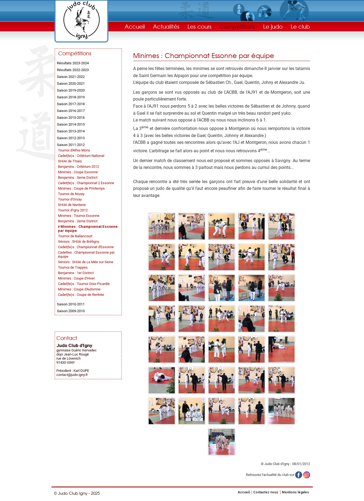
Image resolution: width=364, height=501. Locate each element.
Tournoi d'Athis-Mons (74, 150)
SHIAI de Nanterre (72, 205)
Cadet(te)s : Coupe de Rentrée (81, 295)
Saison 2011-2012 (71, 145)
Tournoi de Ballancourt (75, 236)
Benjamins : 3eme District (77, 177)
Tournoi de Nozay (71, 194)
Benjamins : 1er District (76, 273)
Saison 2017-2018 (71, 104)
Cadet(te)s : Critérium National (81, 156)
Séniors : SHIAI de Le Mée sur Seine (85, 262)
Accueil (135, 26)
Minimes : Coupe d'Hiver (76, 278)
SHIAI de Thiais (70, 161)
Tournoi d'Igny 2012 (73, 210)
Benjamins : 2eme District (77, 221)
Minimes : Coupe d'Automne (79, 289)
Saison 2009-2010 (71, 311)
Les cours (200, 26)
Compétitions (237, 26)
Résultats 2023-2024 (73, 63)
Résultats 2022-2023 (73, 70)
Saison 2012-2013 (71, 138)
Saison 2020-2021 (71, 83)
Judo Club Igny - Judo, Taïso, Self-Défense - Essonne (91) (81, 20)
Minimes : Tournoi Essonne (78, 216)
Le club (300, 26)
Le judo (273, 26)
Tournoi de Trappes (73, 267)
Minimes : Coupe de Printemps (81, 188)
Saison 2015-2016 (71, 118)
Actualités (166, 26)
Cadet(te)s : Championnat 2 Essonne (86, 183)
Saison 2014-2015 (71, 124)
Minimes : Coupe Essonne (78, 172)
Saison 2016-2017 (71, 111)
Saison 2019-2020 (71, 90)
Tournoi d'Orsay (70, 199)
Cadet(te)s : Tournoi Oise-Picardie (84, 284)
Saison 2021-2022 (71, 77)
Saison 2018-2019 (71, 97)
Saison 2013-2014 (71, 131)
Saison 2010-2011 (71, 304)
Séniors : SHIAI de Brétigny (78, 241)
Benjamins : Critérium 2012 (78, 167)
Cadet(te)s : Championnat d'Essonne (86, 247)
